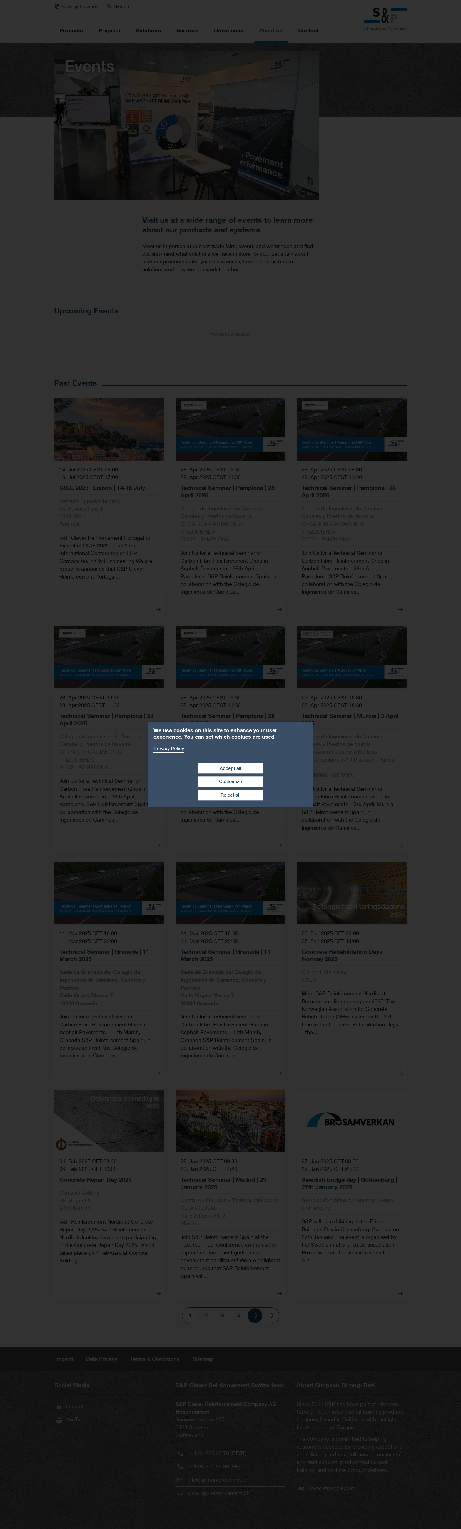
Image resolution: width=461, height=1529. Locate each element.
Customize (230, 782)
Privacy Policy (168, 748)
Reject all (230, 795)
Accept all (230, 768)
